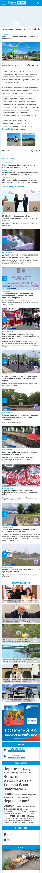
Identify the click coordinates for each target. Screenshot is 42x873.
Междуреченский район (12, 813)
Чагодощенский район (21, 797)
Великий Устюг (16, 784)
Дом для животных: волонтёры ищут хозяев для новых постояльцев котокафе (20, 256)
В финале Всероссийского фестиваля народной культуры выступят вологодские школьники (19, 492)
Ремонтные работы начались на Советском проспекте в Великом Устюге (19, 453)
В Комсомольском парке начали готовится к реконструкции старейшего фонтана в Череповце (20, 417)
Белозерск (8, 797)
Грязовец (30, 818)
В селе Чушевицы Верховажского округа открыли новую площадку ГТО (18, 166)
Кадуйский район (29, 806)
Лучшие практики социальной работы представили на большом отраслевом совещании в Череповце (17, 295)
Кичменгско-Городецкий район (15, 818)
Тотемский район (29, 811)
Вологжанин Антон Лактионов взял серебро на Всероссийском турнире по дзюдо (20, 174)
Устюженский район (28, 794)
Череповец (14, 768)
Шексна (27, 772)
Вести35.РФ (7, 129)
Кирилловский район (13, 809)
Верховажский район (25, 822)
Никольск (18, 806)
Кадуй (17, 794)
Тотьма (25, 809)
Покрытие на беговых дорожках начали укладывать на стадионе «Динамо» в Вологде (20, 181)
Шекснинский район (13, 772)
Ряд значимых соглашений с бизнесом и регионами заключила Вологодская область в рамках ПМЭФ (20, 336)
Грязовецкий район (18, 816)
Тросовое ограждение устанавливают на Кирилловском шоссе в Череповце (18, 530)
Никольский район (24, 820)
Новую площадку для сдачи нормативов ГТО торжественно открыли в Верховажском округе (20, 378)
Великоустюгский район (18, 780)
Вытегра (27, 770)
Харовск (31, 816)
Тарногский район (10, 820)
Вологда (12, 776)
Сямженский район (10, 822)
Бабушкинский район (12, 811)
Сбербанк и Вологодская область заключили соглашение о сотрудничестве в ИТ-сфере (19, 218)
